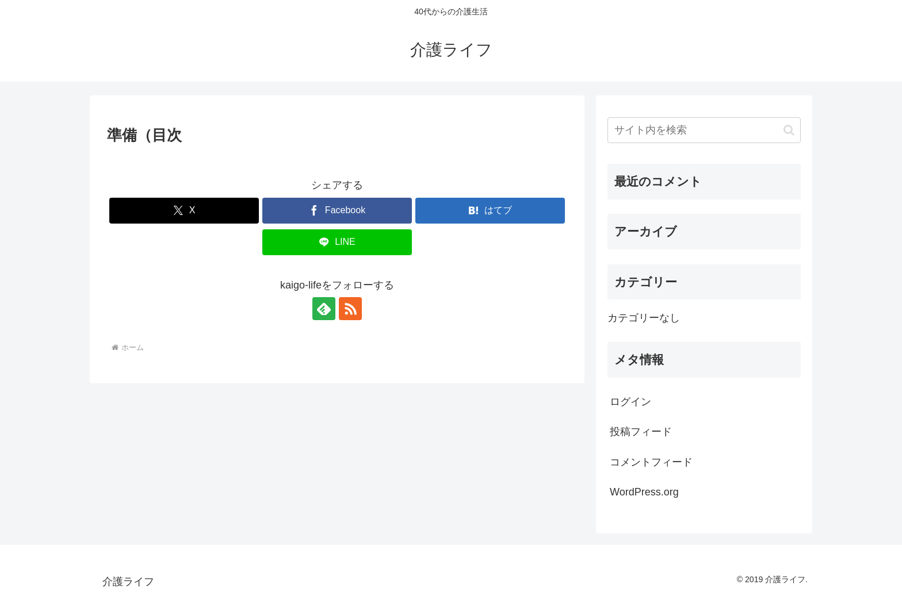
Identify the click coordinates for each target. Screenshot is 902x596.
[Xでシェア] (184, 211)
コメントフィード (651, 462)
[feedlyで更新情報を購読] (323, 308)
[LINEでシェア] (337, 242)
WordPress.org (644, 492)
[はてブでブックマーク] (490, 211)
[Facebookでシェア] (337, 211)
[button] (789, 130)
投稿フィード (641, 431)
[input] (704, 130)
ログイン (630, 401)
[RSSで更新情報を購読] (350, 308)
